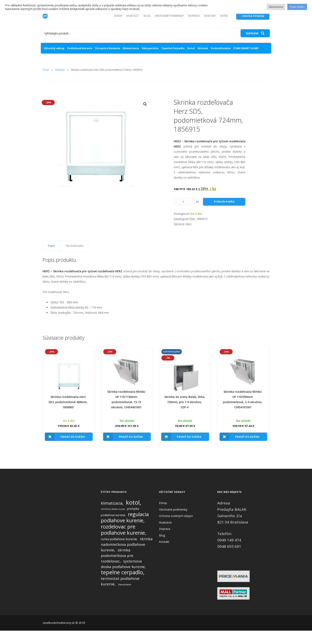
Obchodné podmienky (169, 16)
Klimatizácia (131, 48)
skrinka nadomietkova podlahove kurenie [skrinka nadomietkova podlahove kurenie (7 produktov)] (127, 545)
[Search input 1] (141, 33)
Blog (147, 16)
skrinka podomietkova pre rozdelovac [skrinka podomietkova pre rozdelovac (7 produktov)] (117, 556)
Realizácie (165, 523)
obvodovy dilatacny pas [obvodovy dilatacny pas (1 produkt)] (113, 509)
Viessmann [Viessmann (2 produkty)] (124, 585)
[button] (145, 104)
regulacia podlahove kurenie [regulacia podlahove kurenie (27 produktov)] (125, 517)
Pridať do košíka (224, 201)
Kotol (191, 48)
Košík (224, 16)
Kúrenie (203, 48)
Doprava (194, 16)
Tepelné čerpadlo (173, 48)
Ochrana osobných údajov (176, 516)
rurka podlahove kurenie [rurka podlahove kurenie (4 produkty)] (119, 539)
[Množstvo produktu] (184, 202)
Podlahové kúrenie (79, 48)
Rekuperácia (150, 48)
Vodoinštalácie (221, 48)
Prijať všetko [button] (297, 7)
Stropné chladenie (107, 48)
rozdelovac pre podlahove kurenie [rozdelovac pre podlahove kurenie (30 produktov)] (123, 530)
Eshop (118, 16)
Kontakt (210, 16)
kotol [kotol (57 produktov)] (133, 503)
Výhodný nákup (54, 48)
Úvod (46, 69)
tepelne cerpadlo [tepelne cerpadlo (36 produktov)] (122, 572)
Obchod (59, 69)
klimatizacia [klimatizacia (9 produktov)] (111, 503)
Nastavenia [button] (276, 7)
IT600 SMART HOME (245, 48)
